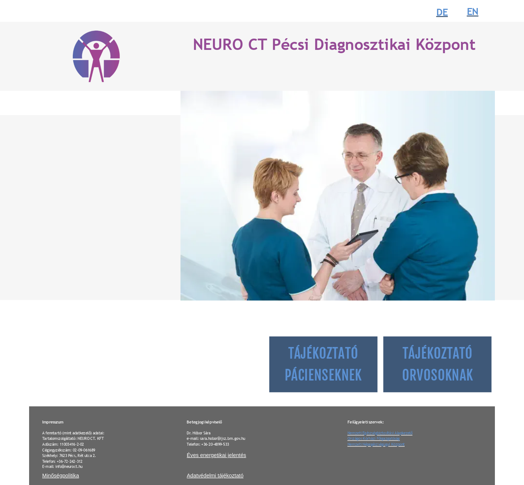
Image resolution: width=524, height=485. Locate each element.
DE (442, 12)
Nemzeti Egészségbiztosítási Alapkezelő (380, 433)
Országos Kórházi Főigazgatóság (374, 438)
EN (473, 11)
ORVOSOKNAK (437, 375)
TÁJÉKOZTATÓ (324, 353)
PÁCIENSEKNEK (323, 375)
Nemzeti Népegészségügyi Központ (376, 444)
